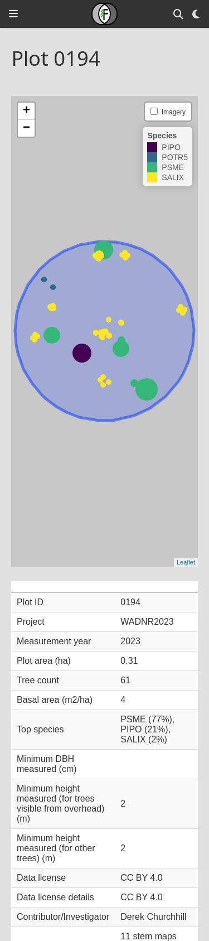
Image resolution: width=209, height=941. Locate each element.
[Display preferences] (196, 14)
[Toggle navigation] (13, 13)
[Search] (178, 14)
